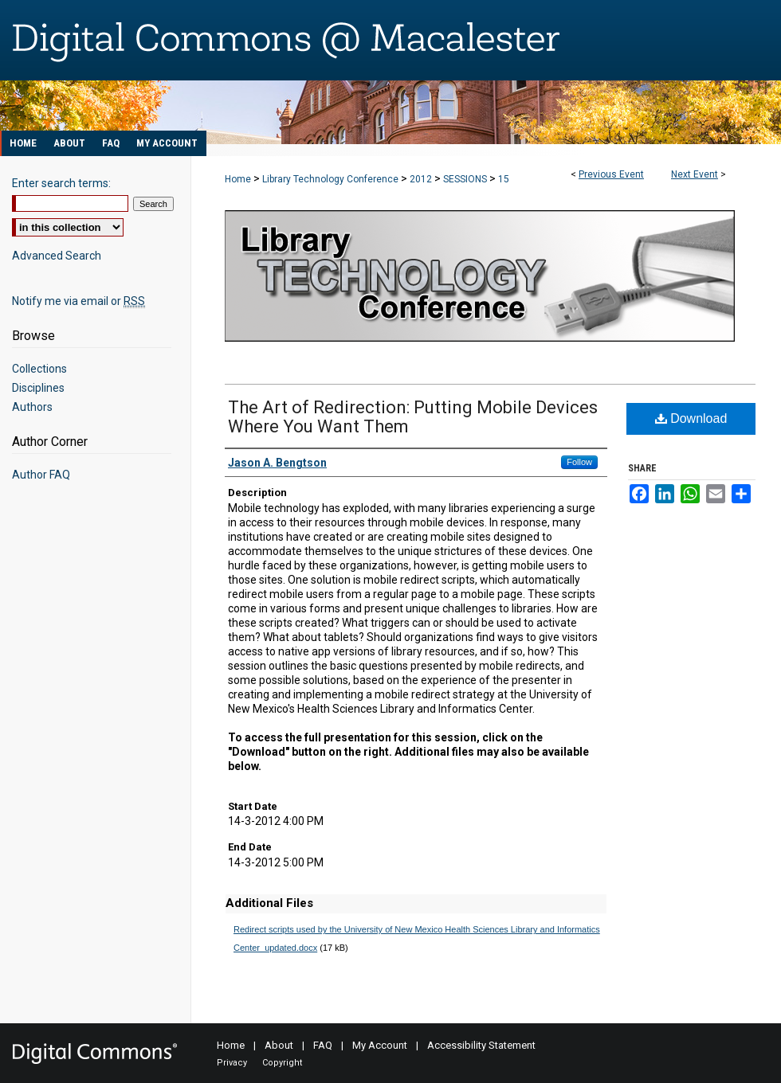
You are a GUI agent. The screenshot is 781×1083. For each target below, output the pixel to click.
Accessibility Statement (481, 1045)
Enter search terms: (61, 183)
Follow (579, 462)
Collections (39, 368)
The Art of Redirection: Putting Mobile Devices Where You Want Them (413, 416)
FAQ (322, 1045)
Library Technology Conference (331, 179)
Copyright (282, 1063)
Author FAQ (41, 474)
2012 (422, 179)
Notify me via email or (78, 301)
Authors (32, 407)
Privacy (232, 1063)
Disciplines (38, 387)
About (279, 1045)
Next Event (694, 174)
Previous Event (611, 174)
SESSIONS (466, 179)
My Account (379, 1045)
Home (238, 179)
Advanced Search (56, 255)
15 (503, 179)
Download (691, 418)
